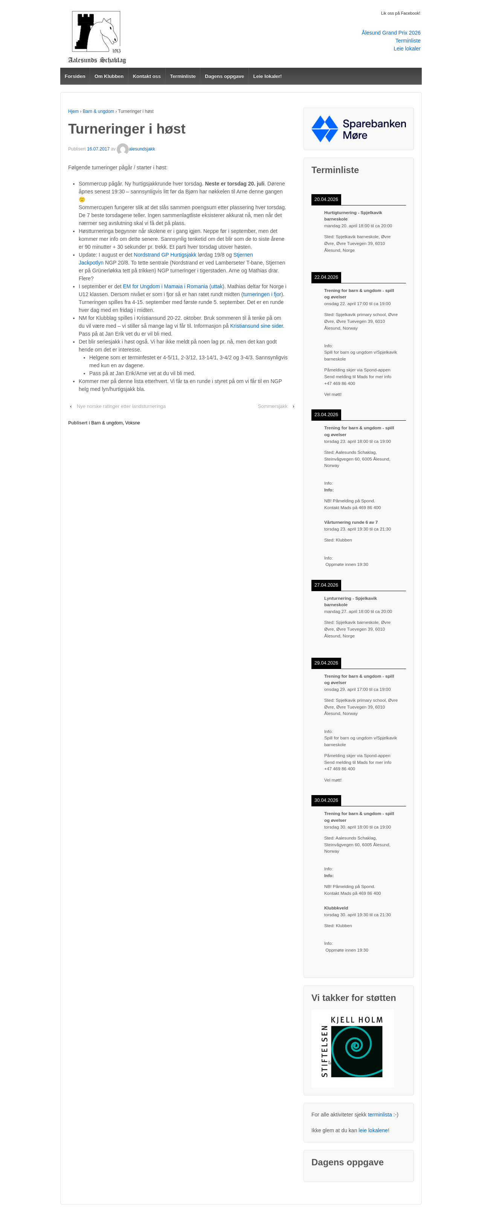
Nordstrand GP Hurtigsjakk (165, 255)
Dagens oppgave (224, 76)
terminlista (380, 1115)
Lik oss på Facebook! (400, 13)
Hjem (73, 111)
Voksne (132, 423)
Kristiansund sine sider (256, 326)
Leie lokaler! (267, 76)
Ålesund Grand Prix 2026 (391, 33)
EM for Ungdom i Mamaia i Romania (165, 286)
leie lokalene (373, 1130)
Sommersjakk (273, 406)
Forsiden (75, 76)
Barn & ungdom (98, 111)
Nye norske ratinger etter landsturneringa (121, 406)
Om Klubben (109, 76)
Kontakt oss (147, 76)
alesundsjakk (136, 149)
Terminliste (408, 41)
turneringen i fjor (262, 294)
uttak (217, 286)
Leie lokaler (407, 49)
